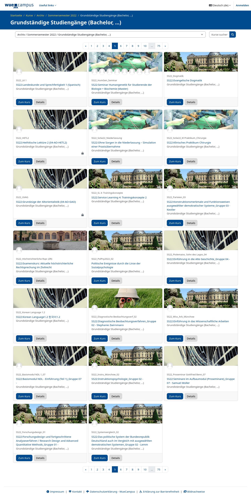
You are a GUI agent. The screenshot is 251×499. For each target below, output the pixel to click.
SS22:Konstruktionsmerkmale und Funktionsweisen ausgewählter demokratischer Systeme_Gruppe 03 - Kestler (198, 205)
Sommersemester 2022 (62, 15)
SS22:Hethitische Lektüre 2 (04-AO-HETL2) (41, 142)
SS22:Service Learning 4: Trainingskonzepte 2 (119, 197)
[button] (220, 5)
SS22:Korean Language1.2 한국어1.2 (38, 317)
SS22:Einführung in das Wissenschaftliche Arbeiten (198, 321)
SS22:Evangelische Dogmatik (184, 80)
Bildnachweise (194, 491)
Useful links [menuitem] (46, 5)
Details (40, 102)
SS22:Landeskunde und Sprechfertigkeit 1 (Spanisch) (48, 84)
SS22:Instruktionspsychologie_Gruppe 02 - (117, 379)
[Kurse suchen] (219, 34)
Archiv (40, 15)
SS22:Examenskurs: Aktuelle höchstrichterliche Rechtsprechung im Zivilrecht (44, 265)
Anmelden (242, 5)
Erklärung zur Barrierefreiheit (159, 491)
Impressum (55, 491)
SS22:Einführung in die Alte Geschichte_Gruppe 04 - (198, 259)
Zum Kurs (24, 102)
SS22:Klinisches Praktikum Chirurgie (189, 142)
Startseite (16, 15)
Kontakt (75, 491)
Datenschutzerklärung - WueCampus (110, 491)
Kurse (29, 15)
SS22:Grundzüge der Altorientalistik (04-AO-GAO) (46, 201)
